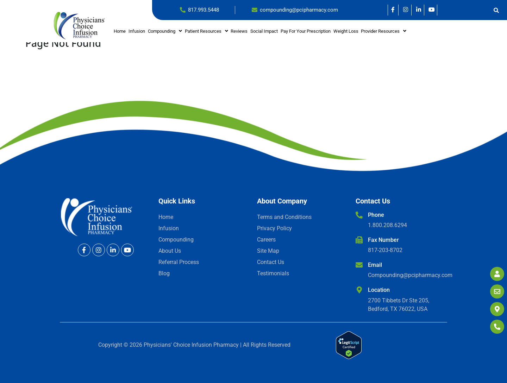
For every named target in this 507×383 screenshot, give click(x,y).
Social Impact (264, 31)
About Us (169, 250)
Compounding (165, 31)
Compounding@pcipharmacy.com (410, 275)
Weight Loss (345, 31)
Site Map (268, 250)
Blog (164, 273)
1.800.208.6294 (387, 225)
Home (120, 31)
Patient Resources (206, 31)
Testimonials (273, 273)
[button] (164, 31)
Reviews (239, 31)
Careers (266, 239)
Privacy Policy (274, 228)
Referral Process (178, 262)
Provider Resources (383, 31)
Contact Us (270, 262)
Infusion (137, 31)
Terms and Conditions (284, 217)
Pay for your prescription (306, 31)
